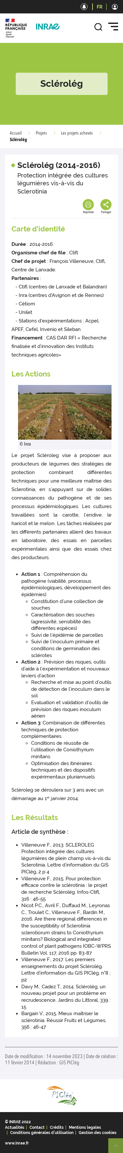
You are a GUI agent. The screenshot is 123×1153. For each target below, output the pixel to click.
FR (99, 6)
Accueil (16, 133)
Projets (41, 133)
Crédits (57, 1127)
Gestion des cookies (97, 1132)
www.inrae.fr (17, 1143)
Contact (37, 1127)
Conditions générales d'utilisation (41, 1132)
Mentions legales (85, 1127)
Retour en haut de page (118, 1148)
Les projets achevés (77, 133)
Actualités (14, 1127)
